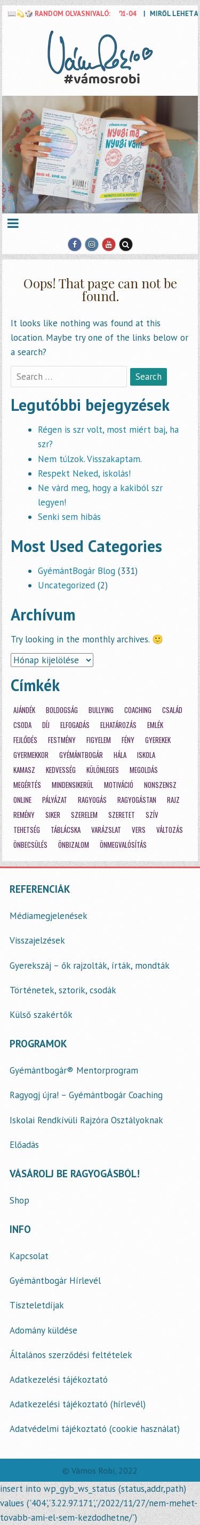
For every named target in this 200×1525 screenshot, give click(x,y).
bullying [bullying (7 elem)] (101, 710)
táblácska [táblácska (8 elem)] (66, 830)
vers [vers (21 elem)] (139, 830)
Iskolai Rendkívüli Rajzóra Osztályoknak (86, 1120)
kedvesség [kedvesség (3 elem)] (61, 770)
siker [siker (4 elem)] (52, 815)
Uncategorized (66, 585)
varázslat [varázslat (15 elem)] (106, 830)
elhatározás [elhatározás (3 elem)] (118, 725)
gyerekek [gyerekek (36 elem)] (158, 740)
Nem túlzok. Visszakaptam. (90, 459)
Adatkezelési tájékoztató (59, 1379)
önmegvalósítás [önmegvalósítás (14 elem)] (123, 845)
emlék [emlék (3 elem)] (155, 725)
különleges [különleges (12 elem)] (102, 770)
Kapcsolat (29, 1256)
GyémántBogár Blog (76, 571)
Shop (19, 1200)
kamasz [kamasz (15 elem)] (24, 770)
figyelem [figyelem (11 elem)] (98, 740)
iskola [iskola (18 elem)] (146, 755)
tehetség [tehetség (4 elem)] (26, 830)
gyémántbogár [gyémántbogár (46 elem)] (81, 755)
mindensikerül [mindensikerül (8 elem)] (72, 785)
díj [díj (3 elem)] (46, 725)
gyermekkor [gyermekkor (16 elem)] (31, 755)
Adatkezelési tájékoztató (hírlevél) (78, 1404)
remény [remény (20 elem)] (24, 815)
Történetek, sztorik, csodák (63, 990)
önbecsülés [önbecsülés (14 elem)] (30, 845)
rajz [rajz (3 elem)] (173, 800)
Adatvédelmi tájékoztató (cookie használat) (95, 1429)
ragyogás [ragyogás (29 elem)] (92, 800)
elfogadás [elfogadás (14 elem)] (75, 725)
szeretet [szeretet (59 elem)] (121, 815)
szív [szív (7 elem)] (152, 815)
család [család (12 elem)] (172, 710)
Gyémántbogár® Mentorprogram (74, 1070)
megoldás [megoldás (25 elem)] (144, 770)
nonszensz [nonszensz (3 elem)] (160, 785)
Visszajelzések (37, 940)
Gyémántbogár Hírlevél (55, 1280)
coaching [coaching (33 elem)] (137, 710)
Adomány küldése (43, 1330)
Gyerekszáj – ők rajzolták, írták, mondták (90, 965)
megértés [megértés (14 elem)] (27, 785)
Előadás (24, 1145)
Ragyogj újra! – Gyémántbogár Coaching (86, 1095)
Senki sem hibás (69, 517)
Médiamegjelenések (48, 916)
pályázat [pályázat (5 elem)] (54, 800)
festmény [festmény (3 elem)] (62, 740)
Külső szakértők (41, 1015)
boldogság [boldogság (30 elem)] (62, 710)
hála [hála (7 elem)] (120, 755)
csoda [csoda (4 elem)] (22, 725)
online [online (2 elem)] (22, 800)
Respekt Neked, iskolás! (84, 473)
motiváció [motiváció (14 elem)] (118, 785)
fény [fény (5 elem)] (128, 740)
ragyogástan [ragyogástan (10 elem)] (136, 800)
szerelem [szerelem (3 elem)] (84, 815)
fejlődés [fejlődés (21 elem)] (25, 740)
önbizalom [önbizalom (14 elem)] (73, 845)
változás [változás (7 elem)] (169, 830)
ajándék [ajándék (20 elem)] (24, 710)
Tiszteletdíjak (37, 1305)
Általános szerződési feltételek (71, 1355)
